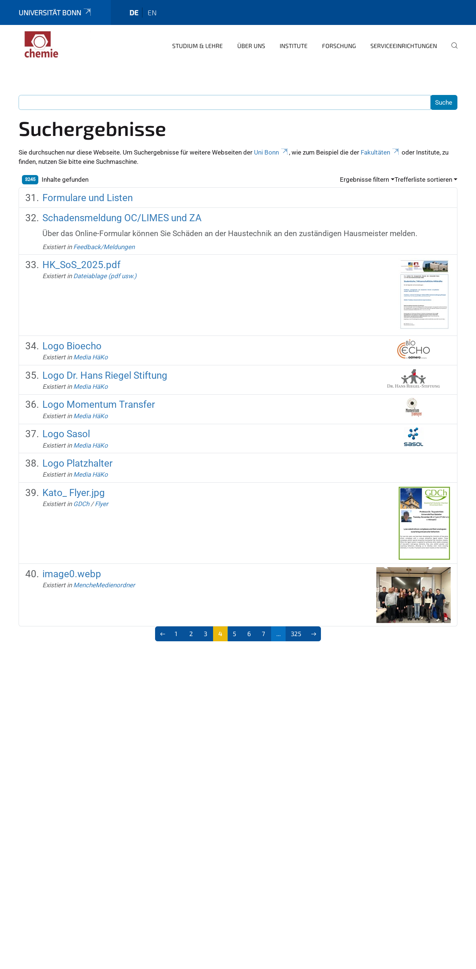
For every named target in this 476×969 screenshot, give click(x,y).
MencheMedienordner (104, 585)
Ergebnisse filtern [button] (364, 179)
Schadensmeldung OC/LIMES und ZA (122, 217)
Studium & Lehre (197, 45)
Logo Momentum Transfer (98, 404)
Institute (294, 45)
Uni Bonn (271, 152)
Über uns (251, 45)
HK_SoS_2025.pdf (81, 264)
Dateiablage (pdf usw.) (104, 276)
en (152, 12)
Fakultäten (380, 152)
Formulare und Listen (87, 197)
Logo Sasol (66, 433)
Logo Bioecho (72, 346)
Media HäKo (90, 357)
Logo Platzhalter (77, 463)
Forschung (339, 45)
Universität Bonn (55, 12)
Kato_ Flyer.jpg (73, 492)
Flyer (101, 504)
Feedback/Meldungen (104, 247)
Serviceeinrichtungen (403, 45)
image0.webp (71, 573)
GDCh (81, 504)
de (133, 12)
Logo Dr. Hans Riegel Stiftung (104, 375)
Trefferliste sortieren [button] (423, 179)
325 (296, 633)
